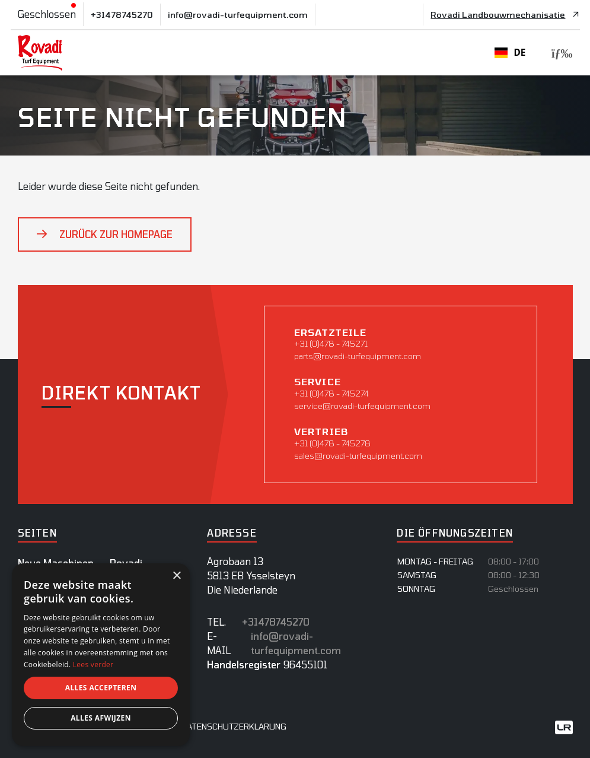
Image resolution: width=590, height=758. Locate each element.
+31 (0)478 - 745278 (332, 443)
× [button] (176, 576)
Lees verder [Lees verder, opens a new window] (93, 664)
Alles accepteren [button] (101, 688)
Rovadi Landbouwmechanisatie (497, 14)
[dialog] (101, 654)
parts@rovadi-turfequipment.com (357, 356)
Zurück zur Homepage (116, 234)
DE (510, 52)
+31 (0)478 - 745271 (331, 343)
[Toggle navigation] (558, 53)
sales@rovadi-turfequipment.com (358, 456)
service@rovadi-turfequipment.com (362, 406)
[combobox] (509, 53)
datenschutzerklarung (233, 726)
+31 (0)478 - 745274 (331, 393)
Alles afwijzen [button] (101, 718)
